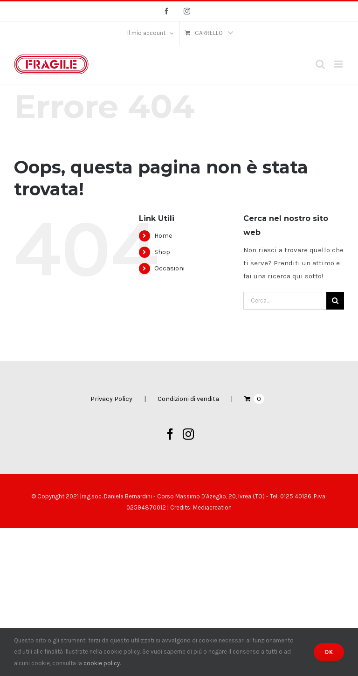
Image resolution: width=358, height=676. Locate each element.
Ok (328, 651)
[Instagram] (188, 434)
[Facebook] (170, 434)
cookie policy (101, 663)
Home (163, 236)
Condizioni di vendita (188, 399)
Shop (162, 252)
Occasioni (169, 268)
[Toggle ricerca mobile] (320, 64)
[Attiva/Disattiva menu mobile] (339, 64)
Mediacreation (212, 507)
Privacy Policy (111, 399)
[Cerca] (335, 301)
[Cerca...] (284, 301)
